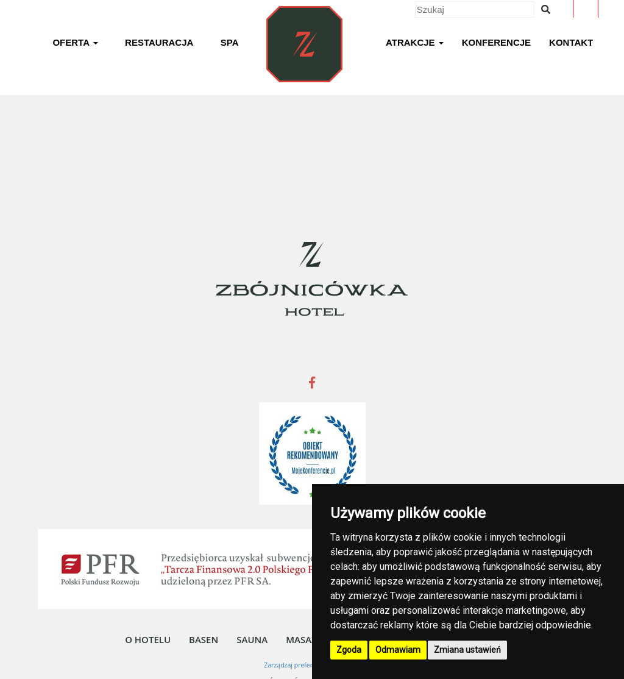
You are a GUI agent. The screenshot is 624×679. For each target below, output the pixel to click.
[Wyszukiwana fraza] (546, 9)
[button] (75, 44)
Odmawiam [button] (397, 650)
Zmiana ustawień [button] (467, 650)
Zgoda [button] (348, 650)
